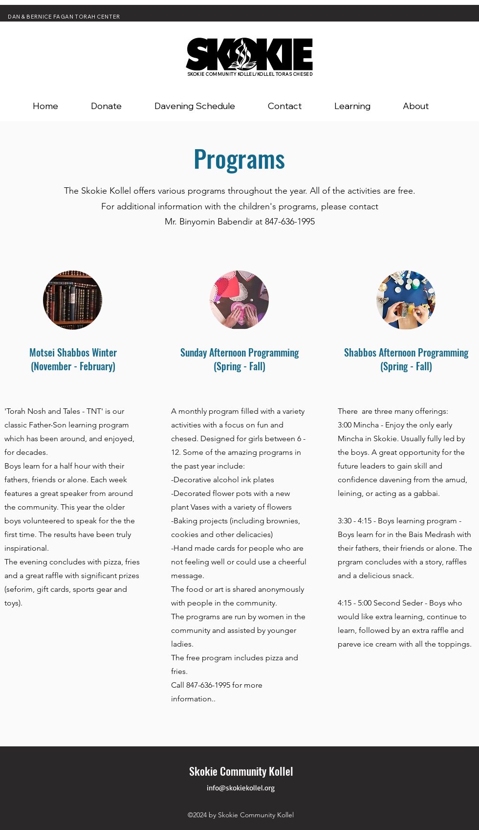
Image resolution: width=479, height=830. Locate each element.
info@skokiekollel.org (241, 787)
